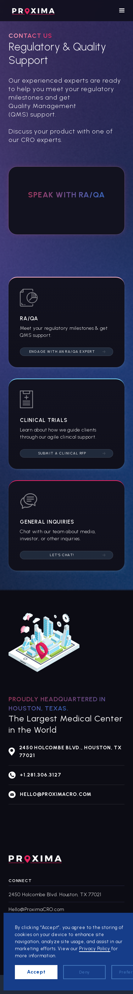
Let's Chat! (62, 555)
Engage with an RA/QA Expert (62, 351)
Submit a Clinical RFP (62, 453)
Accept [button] (36, 972)
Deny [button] (84, 972)
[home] (32, 10)
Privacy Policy (94, 948)
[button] (122, 10)
